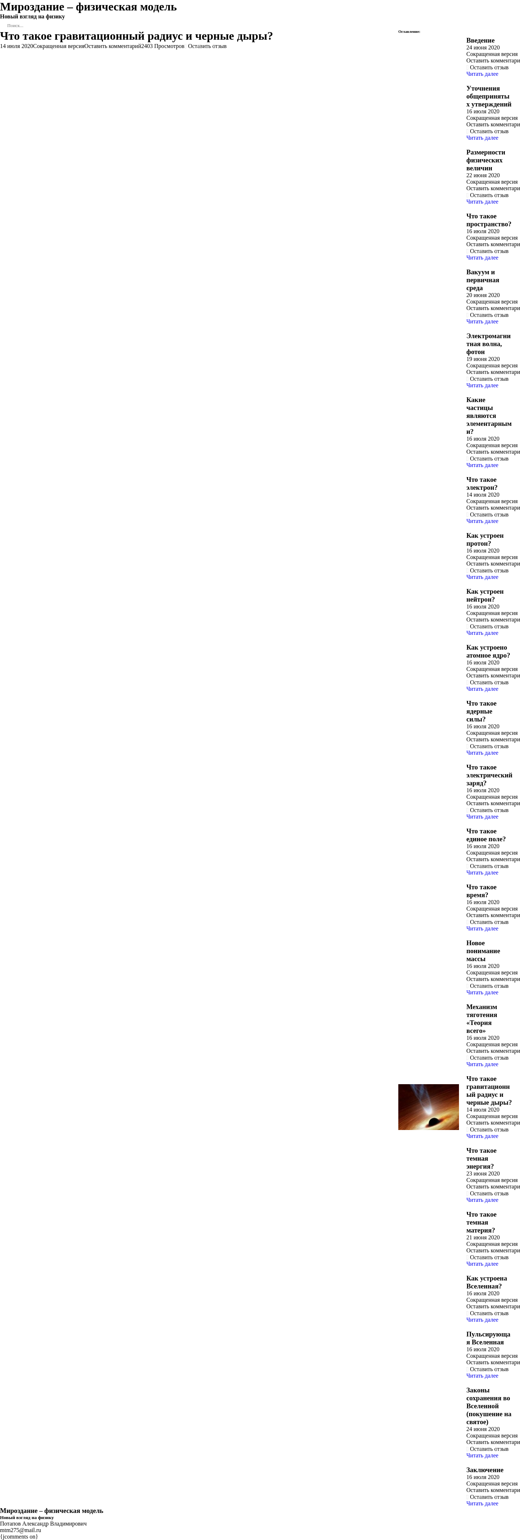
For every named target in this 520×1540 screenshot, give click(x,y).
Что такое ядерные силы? (481, 711)
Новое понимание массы (483, 951)
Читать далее (482, 74)
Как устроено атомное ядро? (488, 651)
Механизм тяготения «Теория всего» (481, 1018)
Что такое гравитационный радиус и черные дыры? (489, 1090)
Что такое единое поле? (486, 835)
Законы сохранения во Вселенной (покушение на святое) (488, 1406)
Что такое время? (481, 891)
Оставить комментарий (112, 46)
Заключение (484, 1470)
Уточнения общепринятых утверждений (488, 96)
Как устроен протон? (484, 539)
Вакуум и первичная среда (482, 280)
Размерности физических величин (485, 160)
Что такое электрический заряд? (489, 775)
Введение (480, 40)
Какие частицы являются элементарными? (489, 415)
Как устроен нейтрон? (484, 595)
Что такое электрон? (482, 483)
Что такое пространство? (488, 220)
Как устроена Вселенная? (486, 1282)
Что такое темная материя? (481, 1222)
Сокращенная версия (58, 46)
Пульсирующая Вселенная (488, 1338)
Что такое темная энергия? (481, 1158)
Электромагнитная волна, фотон (488, 343)
